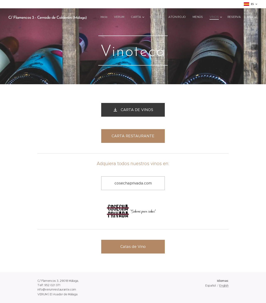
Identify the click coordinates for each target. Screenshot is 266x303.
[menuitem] (105, 17)
